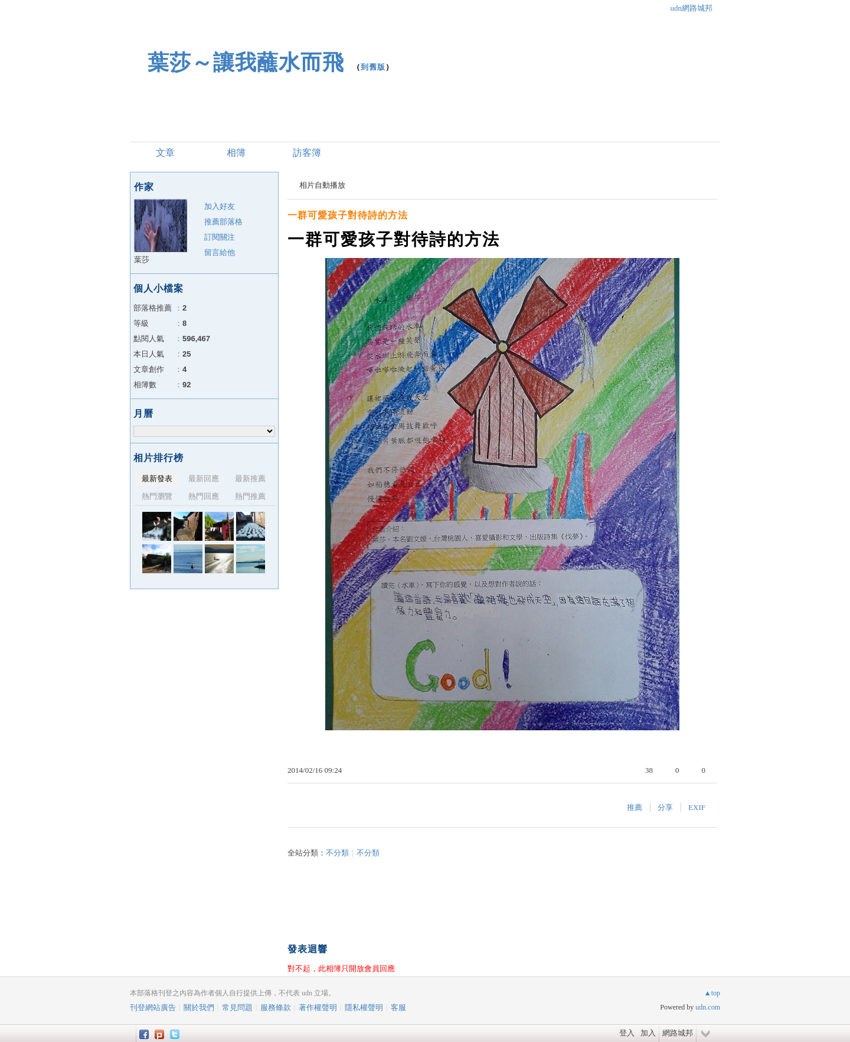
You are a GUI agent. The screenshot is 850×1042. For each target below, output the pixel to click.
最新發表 (157, 478)
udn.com (707, 1007)
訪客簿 (307, 153)
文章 (165, 153)
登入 (627, 1032)
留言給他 (219, 252)
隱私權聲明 (364, 1007)
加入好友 (219, 206)
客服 (398, 1007)
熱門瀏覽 (157, 496)
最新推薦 (250, 478)
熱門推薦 (250, 496)
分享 (665, 807)
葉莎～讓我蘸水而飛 (246, 62)
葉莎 (141, 259)
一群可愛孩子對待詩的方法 (347, 215)
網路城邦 (677, 1032)
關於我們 (199, 1007)
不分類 (337, 852)
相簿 (236, 153)
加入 (648, 1032)
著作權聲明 (318, 1007)
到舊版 (373, 67)
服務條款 (275, 1007)
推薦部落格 (223, 221)
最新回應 (203, 478)
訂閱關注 (219, 237)
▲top (712, 993)
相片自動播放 (322, 185)
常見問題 (237, 1007)
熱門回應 (203, 496)
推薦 (634, 807)
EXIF (696, 807)
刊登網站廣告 (153, 1007)
